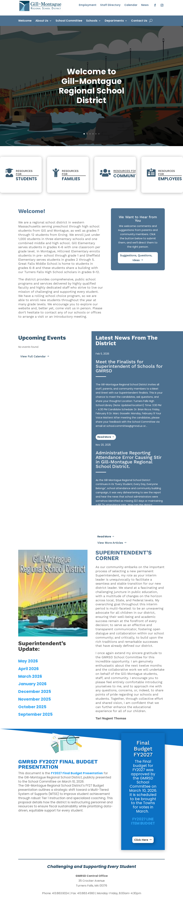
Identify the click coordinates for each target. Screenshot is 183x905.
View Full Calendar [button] (33, 356)
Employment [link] (87, 5)
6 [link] (98, 133)
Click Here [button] (141, 839)
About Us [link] (41, 21)
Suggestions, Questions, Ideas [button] (136, 258)
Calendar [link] (130, 5)
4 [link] (93, 133)
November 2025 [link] (34, 699)
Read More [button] (104, 536)
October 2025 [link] (32, 707)
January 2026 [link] (32, 684)
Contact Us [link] (139, 21)
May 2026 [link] (28, 661)
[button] (155, 5)
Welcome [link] (25, 21)
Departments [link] (114, 21)
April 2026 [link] (28, 668)
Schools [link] (91, 21)
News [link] (145, 5)
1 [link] (84, 133)
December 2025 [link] (34, 691)
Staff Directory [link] (110, 5)
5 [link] (96, 133)
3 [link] (90, 133)
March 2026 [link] (30, 676)
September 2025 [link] (35, 714)
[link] (40, 11)
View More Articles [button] (110, 542)
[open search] (150, 20)
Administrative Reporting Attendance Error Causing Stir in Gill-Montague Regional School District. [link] (128, 459)
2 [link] (87, 133)
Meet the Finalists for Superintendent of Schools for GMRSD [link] (129, 366)
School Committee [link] (69, 21)
